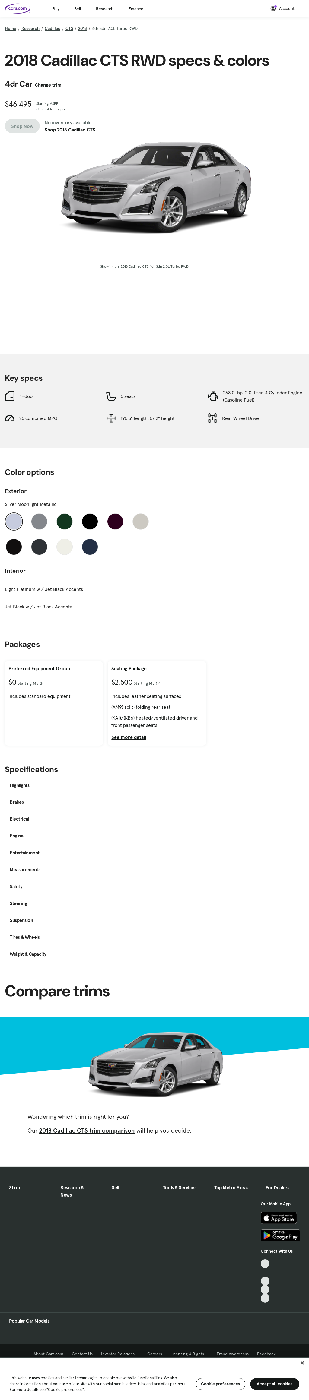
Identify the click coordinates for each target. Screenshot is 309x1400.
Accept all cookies (275, 1383)
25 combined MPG (38, 418)
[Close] (302, 1363)
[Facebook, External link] (265, 1272)
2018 (82, 28)
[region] (154, 1378)
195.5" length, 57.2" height (148, 418)
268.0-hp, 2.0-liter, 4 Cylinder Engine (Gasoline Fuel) (262, 396)
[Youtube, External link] (265, 1281)
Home (10, 28)
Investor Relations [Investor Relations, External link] (120, 1354)
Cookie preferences (220, 1383)
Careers (154, 1354)
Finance (136, 8)
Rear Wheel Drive (240, 418)
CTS (69, 28)
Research (104, 8)
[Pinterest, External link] (265, 1298)
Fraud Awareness (233, 1354)
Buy (56, 8)
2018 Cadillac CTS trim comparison (87, 1130)
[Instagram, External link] (265, 1289)
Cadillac (52, 28)
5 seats (128, 396)
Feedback (266, 1354)
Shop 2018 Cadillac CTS (70, 130)
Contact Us (82, 1354)
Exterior (16, 491)
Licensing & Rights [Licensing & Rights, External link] (189, 1354)
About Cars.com (48, 1354)
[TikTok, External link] (265, 1263)
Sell (78, 8)
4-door (26, 396)
